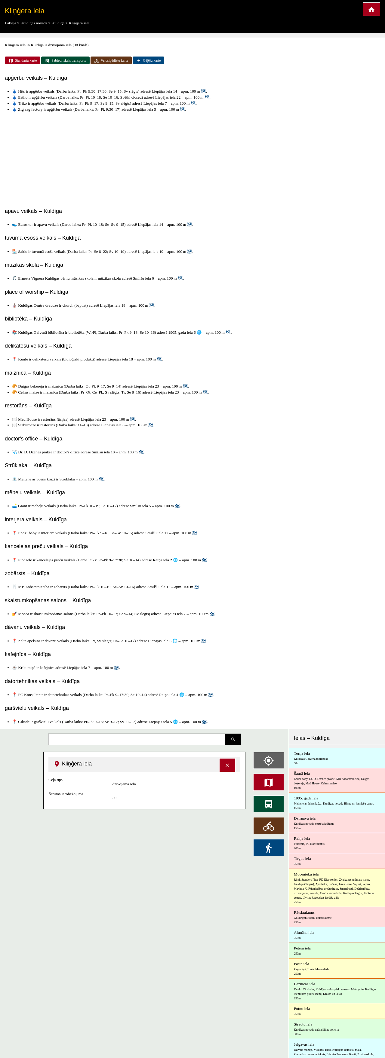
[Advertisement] (192, 158)
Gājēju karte (148, 60)
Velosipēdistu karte (111, 60)
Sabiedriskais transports (65, 60)
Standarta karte (22, 60)
